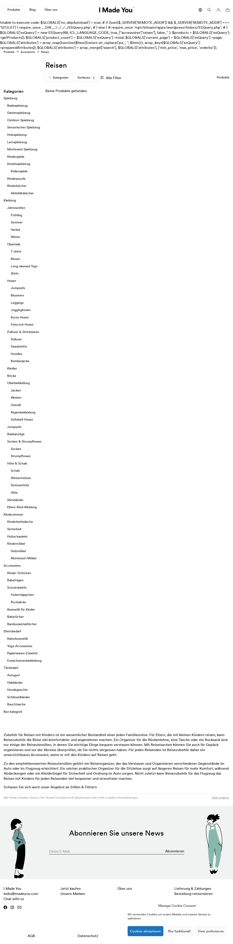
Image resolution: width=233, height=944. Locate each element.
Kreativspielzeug (18, 164)
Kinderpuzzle (16, 179)
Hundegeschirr (17, 690)
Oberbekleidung (18, 383)
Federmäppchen (22, 595)
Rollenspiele (19, 171)
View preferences (211, 931)
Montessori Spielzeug (22, 149)
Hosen (11, 281)
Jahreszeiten (16, 208)
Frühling (16, 215)
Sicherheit (14, 529)
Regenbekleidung (23, 412)
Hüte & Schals (17, 463)
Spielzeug (10, 98)
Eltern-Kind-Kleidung (22, 507)
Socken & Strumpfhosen (24, 441)
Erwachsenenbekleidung (24, 661)
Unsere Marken (72, 893)
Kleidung (10, 200)
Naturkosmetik (17, 639)
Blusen (15, 259)
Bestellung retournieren (193, 893)
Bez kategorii (13, 712)
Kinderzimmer (13, 514)
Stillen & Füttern (83, 787)
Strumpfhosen (21, 456)
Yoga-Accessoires (19, 646)
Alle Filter (111, 78)
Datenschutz (88, 935)
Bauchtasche (16, 704)
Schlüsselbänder (18, 697)
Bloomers (17, 295)
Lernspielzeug (17, 142)
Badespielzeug (17, 106)
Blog (32, 10)
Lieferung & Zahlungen (192, 888)
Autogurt (13, 675)
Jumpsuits (18, 288)
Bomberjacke (20, 361)
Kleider (12, 368)
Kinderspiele (15, 157)
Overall (16, 405)
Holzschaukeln (17, 536)
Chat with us (14, 898)
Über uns (51, 10)
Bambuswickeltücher (22, 624)
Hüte (14, 492)
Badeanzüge (16, 434)
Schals (15, 471)
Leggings (17, 303)
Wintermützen (21, 478)
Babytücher (15, 617)
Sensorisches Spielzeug (23, 127)
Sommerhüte (20, 485)
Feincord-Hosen (22, 325)
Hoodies (16, 354)
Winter (15, 237)
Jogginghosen (21, 310)
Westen (16, 397)
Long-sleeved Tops (24, 266)
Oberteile (13, 244)
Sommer (17, 222)
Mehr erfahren (220, 797)
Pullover (16, 339)
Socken (16, 449)
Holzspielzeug (17, 135)
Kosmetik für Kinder (21, 609)
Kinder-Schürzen (19, 573)
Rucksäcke (18, 602)
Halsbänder (15, 682)
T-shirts (16, 252)
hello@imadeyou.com (21, 893)
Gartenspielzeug (18, 113)
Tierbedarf (11, 668)
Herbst (15, 230)
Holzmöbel (18, 551)
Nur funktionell (179, 931)
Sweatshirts (19, 346)
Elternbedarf (12, 631)
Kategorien (58, 78)
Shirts (15, 273)
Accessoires (28, 52)
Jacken (16, 390)
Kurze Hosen (20, 317)
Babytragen (15, 580)
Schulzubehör (17, 587)
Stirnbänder (15, 500)
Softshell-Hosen (22, 419)
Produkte (13, 10)
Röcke (11, 376)
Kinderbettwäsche (20, 522)
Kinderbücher (16, 186)
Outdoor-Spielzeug (20, 120)
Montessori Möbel (23, 558)
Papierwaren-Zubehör (22, 653)
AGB (31, 935)
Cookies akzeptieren (145, 931)
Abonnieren (174, 851)
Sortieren (86, 78)
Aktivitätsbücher (22, 193)
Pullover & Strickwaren (23, 332)
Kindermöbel (16, 544)
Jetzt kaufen (70, 888)
